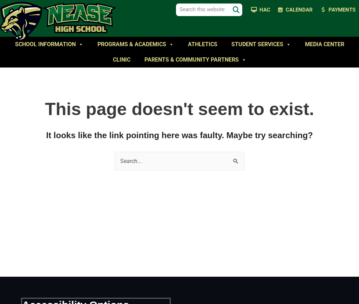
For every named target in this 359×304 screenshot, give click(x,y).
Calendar (299, 10)
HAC (264, 10)
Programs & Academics (135, 44)
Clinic (121, 59)
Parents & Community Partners (195, 60)
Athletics (202, 44)
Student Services (261, 44)
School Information (49, 44)
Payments (341, 10)
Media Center (324, 44)
